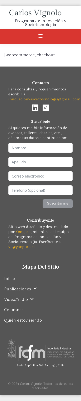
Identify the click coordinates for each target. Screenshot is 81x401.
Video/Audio (19, 300)
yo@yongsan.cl (21, 247)
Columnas (14, 310)
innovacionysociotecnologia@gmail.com (44, 99)
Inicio (9, 279)
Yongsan (23, 232)
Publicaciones (20, 289)
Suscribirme (57, 203)
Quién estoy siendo (23, 320)
